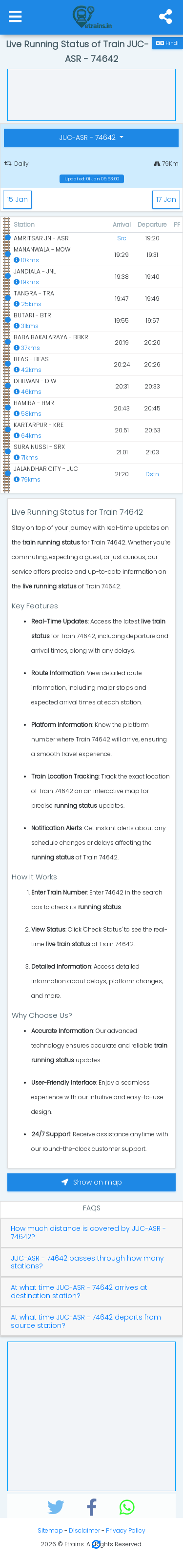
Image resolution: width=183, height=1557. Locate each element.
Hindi (167, 43)
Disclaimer (84, 1530)
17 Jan (166, 199)
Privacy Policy (125, 1530)
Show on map (91, 1182)
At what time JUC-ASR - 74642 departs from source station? (86, 1321)
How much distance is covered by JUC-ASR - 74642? (88, 1233)
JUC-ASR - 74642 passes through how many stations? (87, 1262)
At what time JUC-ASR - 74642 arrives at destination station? (79, 1292)
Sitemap (50, 1530)
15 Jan (17, 199)
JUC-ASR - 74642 (88, 137)
